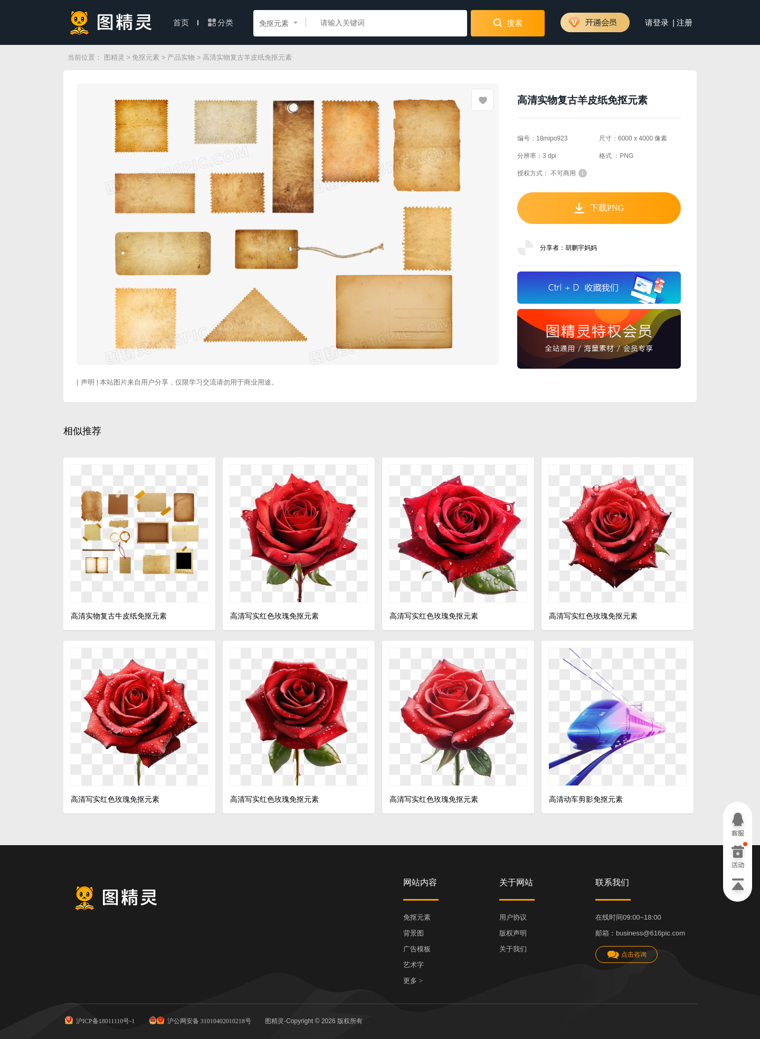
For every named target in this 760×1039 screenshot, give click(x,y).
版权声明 (513, 933)
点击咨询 (626, 954)
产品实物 (181, 57)
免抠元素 (145, 57)
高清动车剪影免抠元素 (586, 799)
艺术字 (413, 965)
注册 (684, 22)
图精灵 (114, 57)
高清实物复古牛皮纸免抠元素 (119, 616)
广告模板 (417, 949)
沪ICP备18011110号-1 (99, 1020)
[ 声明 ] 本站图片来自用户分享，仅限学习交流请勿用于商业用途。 (177, 382)
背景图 (413, 933)
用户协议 (513, 917)
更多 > (413, 981)
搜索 (508, 22)
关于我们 (513, 949)
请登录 (657, 22)
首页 (185, 22)
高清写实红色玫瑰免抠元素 (274, 616)
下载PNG (599, 208)
